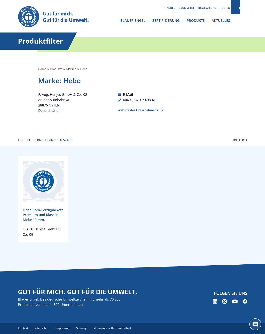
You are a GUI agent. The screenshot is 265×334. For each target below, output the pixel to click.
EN (228, 8)
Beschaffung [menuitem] (207, 8)
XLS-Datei (66, 140)
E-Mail (128, 94)
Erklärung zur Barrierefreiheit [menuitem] (113, 328)
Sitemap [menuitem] (83, 328)
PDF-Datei (50, 140)
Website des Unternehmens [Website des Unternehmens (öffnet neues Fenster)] (138, 110)
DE (223, 8)
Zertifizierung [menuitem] (166, 20)
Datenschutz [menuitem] (42, 328)
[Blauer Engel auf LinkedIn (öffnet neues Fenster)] (215, 301)
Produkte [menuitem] (196, 20)
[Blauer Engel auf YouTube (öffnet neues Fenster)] (235, 301)
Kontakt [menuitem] (23, 328)
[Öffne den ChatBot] (255, 324)
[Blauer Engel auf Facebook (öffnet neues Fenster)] (245, 301)
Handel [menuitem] (170, 8)
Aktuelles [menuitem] (221, 20)
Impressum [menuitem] (64, 328)
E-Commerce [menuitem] (186, 8)
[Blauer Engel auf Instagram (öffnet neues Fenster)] (224, 301)
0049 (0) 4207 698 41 (139, 100)
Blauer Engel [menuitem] (132, 20)
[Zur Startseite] (57, 17)
